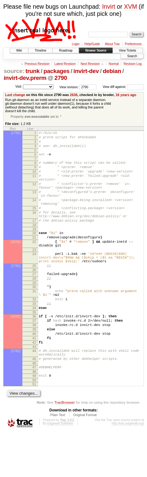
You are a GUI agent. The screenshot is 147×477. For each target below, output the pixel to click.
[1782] (15, 133)
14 (34, 214)
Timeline (40, 50)
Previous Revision (37, 64)
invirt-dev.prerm (25, 78)
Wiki (19, 50)
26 (34, 297)
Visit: (18, 86)
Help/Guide (92, 44)
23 (34, 273)
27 (34, 301)
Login (75, 44)
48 (34, 416)
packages (56, 71)
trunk (32, 71)
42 (34, 382)
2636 (74, 95)
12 (34, 194)
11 (34, 184)
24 (34, 277)
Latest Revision (65, 64)
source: (14, 71)
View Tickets (127, 50)
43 (34, 387)
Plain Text (57, 460)
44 (34, 391)
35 (34, 346)
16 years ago (126, 95)
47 (34, 411)
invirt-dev (86, 71)
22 (34, 263)
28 (34, 306)
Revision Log (133, 64)
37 (34, 356)
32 (34, 331)
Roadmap (65, 50)
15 (34, 224)
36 (34, 350)
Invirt (108, 6)
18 (34, 244)
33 (34, 336)
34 (34, 341)
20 (34, 252)
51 (34, 429)
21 (34, 257)
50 (34, 425)
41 (34, 377)
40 (34, 372)
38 (34, 361)
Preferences (133, 44)
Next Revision (90, 64)
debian (112, 71)
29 (34, 311)
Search (132, 56)
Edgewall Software (60, 468)
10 (34, 179)
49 (34, 420)
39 (34, 366)
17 (34, 239)
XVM (130, 6)
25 (34, 291)
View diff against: (123, 87)
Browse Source (95, 50)
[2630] (15, 350)
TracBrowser (64, 448)
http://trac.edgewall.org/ (128, 468)
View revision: (69, 87)
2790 (60, 78)
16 (34, 229)
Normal (113, 64)
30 (34, 315)
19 (34, 248)
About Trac (112, 44)
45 (34, 401)
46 (34, 407)
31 (34, 321)
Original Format (85, 460)
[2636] (15, 263)
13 (34, 204)
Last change (15, 95)
